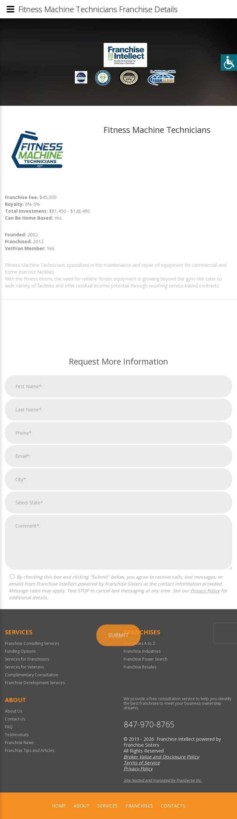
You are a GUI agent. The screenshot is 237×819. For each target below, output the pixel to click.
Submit (118, 758)
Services (107, 806)
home (59, 806)
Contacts (173, 806)
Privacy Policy (205, 714)
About (82, 806)
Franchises (139, 806)
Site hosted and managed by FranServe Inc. (163, 780)
